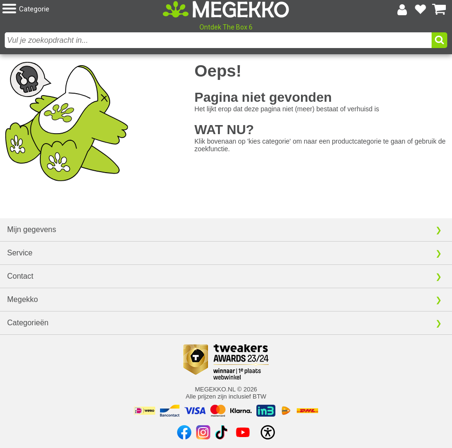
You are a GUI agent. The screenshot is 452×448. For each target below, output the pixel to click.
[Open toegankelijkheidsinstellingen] (268, 432)
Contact (20, 276)
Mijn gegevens (31, 229)
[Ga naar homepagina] (226, 9)
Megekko (22, 299)
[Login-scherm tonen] (402, 9)
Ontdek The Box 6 (226, 27)
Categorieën (27, 323)
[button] (76, 9)
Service (19, 253)
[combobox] (218, 40)
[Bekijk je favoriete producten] (421, 9)
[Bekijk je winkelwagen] (439, 9)
